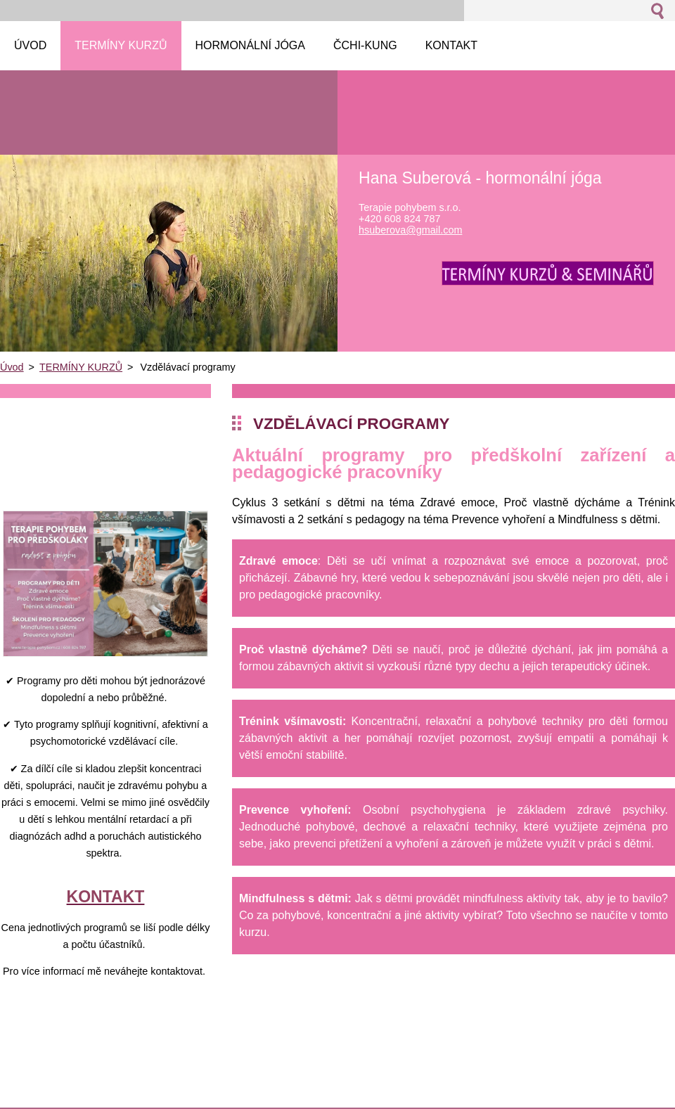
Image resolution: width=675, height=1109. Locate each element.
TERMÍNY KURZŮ (80, 367)
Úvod (12, 367)
